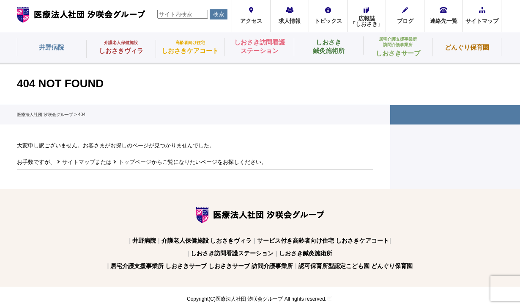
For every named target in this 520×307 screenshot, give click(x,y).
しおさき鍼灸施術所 (305, 253)
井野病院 (144, 240)
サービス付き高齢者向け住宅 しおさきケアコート (323, 240)
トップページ (134, 162)
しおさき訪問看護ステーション (232, 253)
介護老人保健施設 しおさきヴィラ (206, 240)
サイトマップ (78, 162)
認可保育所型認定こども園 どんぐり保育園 (355, 266)
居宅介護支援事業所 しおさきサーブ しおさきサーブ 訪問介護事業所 (201, 266)
